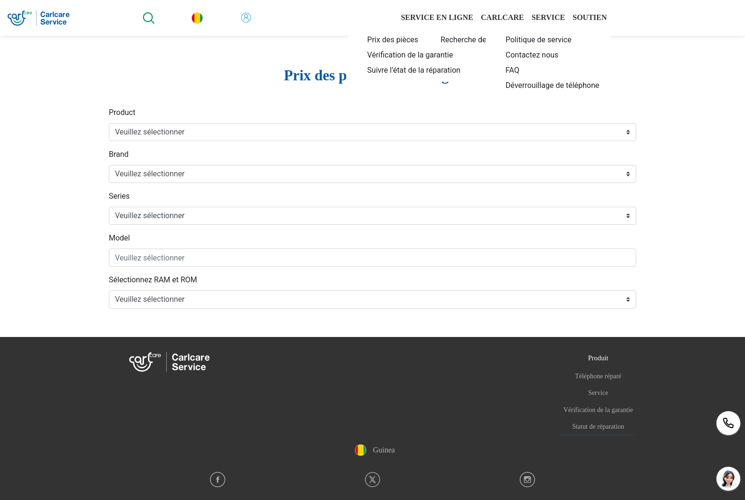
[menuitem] (412, 39)
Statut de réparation (598, 426)
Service (598, 392)
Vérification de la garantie (598, 409)
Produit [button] (598, 358)
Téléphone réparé (598, 376)
